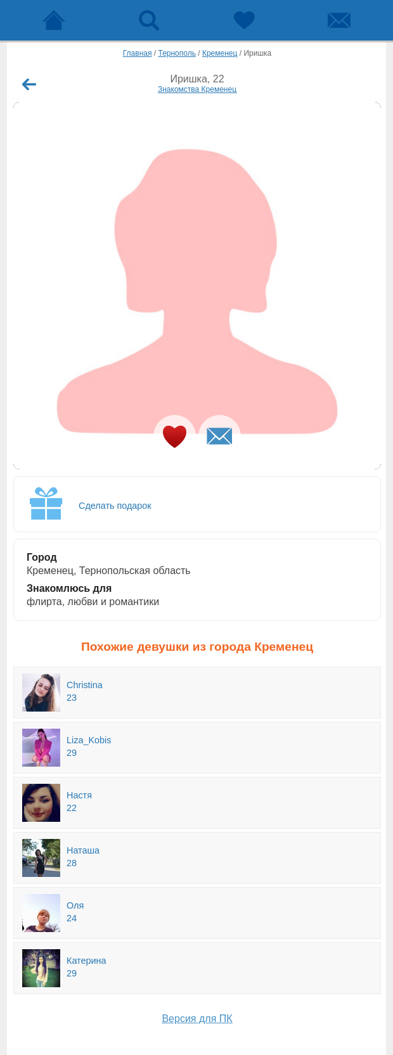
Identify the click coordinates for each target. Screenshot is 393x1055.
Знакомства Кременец (197, 89)
